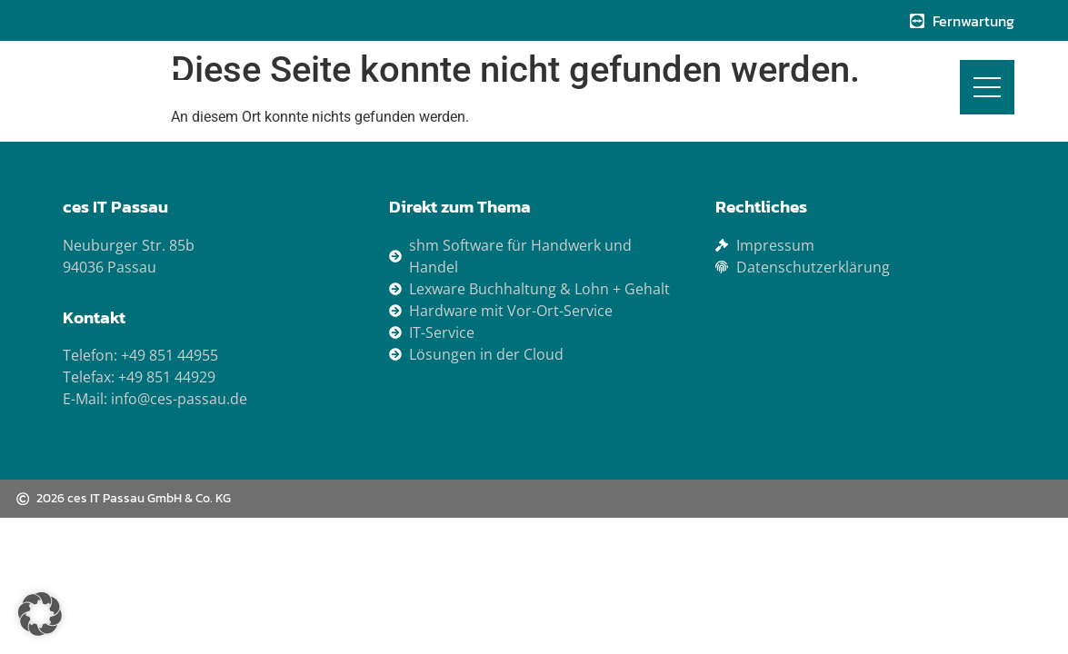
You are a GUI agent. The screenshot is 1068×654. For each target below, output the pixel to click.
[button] (40, 614)
